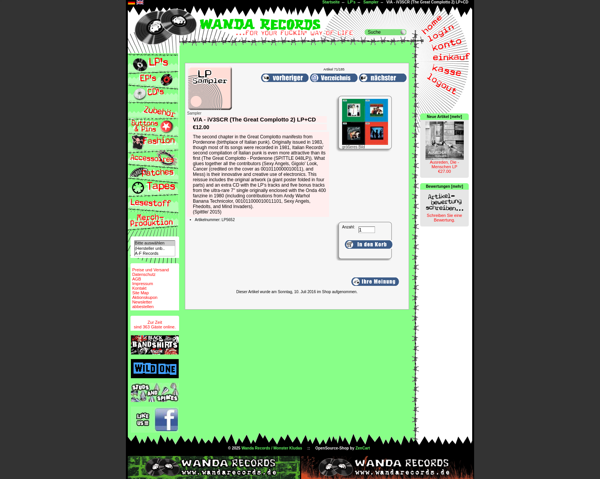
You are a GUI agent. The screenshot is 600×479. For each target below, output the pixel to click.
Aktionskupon (144, 297)
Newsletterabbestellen (142, 304)
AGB (136, 279)
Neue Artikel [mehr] (444, 117)
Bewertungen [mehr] (444, 186)
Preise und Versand (150, 269)
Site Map (140, 292)
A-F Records (154, 253)
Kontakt (139, 288)
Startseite (331, 2)
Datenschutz (143, 274)
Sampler (371, 2)
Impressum (142, 283)
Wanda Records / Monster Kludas (271, 448)
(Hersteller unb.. (154, 248)
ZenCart (362, 448)
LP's (351, 2)
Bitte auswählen (154, 243)
